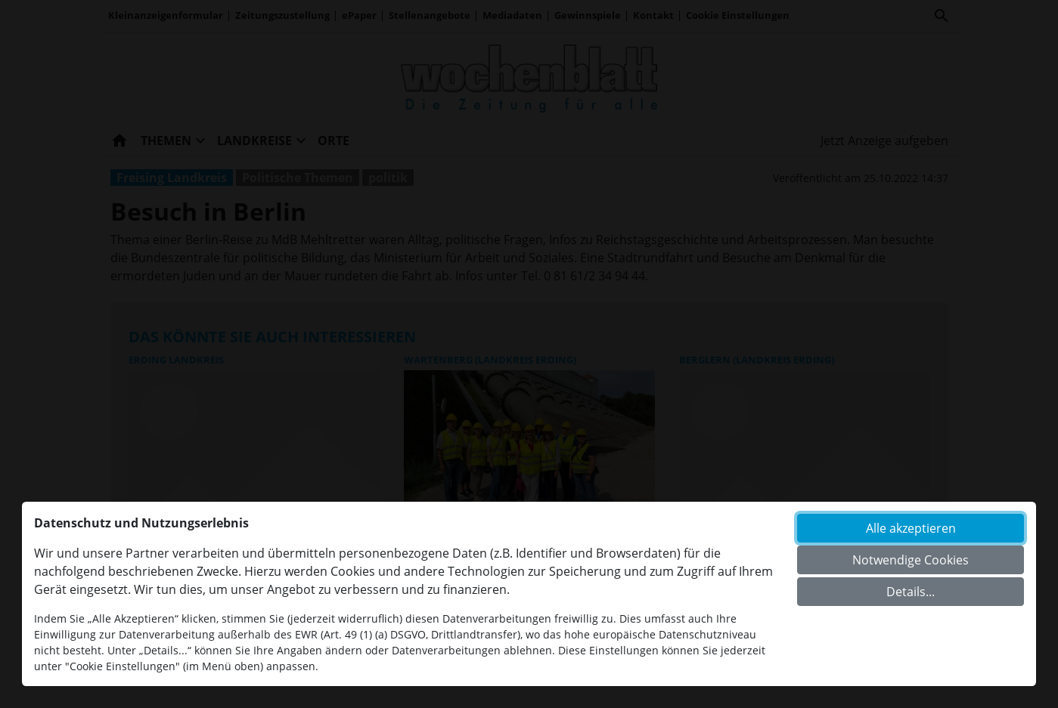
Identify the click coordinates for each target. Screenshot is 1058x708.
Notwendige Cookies (910, 560)
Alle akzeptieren (911, 528)
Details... (910, 591)
